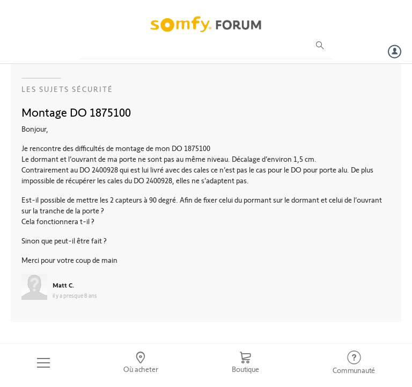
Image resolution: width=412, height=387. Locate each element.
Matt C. (63, 285)
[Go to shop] (245, 363)
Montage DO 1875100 (76, 112)
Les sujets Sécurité (67, 89)
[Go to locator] (141, 363)
